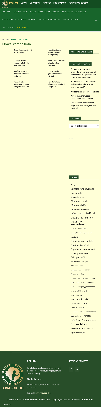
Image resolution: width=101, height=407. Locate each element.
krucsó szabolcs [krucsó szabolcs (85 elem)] (87, 282)
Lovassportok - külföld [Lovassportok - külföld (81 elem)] (79, 303)
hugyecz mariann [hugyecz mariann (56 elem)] (77, 270)
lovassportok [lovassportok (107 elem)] (76, 295)
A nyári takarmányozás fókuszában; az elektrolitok (82, 97)
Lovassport (6, 12)
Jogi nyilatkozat (61, 399)
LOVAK (24, 2)
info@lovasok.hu (43, 393)
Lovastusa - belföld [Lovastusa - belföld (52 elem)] (77, 308)
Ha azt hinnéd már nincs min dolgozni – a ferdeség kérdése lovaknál (83, 105)
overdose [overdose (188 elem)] (86, 316)
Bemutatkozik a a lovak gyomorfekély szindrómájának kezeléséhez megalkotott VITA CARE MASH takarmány (83, 73)
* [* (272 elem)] (71, 184)
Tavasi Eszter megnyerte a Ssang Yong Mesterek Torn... (22, 84)
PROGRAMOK (59, 2)
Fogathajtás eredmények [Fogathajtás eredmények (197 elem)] (83, 249)
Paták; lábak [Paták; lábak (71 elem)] (75, 320)
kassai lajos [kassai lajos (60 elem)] (75, 282)
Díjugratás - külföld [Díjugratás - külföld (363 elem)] (82, 217)
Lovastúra (42, 20)
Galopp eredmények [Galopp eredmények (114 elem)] (79, 261)
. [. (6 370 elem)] (74, 184)
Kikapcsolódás (8, 28)
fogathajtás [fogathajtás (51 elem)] (74, 237)
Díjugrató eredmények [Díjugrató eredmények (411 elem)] (78, 223)
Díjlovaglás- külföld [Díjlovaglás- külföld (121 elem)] (79, 205)
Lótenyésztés (67, 12)
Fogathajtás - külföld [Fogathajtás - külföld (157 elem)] (80, 245)
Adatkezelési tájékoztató (36, 399)
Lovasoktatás (80, 12)
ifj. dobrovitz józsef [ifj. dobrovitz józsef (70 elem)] (78, 274)
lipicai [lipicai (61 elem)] (73, 287)
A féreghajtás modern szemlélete (85, 92)
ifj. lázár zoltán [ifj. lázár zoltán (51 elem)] (76, 278)
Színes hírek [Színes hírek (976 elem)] (79, 324)
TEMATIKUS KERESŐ (78, 2)
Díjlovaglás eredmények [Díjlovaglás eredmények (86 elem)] (80, 209)
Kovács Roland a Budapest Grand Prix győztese (21, 73)
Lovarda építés (54, 20)
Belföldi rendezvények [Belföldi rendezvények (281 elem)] (82, 188)
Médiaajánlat (13, 399)
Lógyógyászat (44, 12)
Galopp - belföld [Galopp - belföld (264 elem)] (79, 253)
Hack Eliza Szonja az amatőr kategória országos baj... (55, 52)
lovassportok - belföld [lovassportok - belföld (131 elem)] (80, 299)
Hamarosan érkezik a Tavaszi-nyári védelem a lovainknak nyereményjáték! (83, 84)
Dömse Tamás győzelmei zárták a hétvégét (55, 73)
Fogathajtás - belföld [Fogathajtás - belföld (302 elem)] (82, 241)
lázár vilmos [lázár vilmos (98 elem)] (91, 312)
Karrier (76, 399)
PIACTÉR (47, 2)
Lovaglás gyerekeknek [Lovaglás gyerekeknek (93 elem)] (86, 286)
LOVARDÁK (35, 2)
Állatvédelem (7, 20)
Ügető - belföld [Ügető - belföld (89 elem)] (88, 328)
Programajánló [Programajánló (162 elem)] (89, 320)
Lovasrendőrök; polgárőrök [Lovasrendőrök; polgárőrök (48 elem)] (80, 291)
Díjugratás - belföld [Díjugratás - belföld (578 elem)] (83, 213)
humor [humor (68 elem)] (87, 270)
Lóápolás (32, 20)
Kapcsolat (87, 399)
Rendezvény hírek (20, 12)
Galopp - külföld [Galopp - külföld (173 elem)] (78, 257)
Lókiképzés (56, 12)
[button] (96, 20)
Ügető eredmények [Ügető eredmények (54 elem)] (78, 333)
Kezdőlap (5, 39)
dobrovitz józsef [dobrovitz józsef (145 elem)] (78, 197)
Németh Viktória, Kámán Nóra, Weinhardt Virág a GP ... (56, 84)
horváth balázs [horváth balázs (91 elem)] (77, 265)
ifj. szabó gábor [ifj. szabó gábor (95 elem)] (89, 278)
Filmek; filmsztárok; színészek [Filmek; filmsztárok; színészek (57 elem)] (81, 233)
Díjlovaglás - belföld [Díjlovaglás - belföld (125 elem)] (79, 201)
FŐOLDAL (13, 2)
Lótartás (32, 12)
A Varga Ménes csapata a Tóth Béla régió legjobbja (21, 63)
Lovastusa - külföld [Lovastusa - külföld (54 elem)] (77, 312)
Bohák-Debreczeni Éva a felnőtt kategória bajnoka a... (56, 63)
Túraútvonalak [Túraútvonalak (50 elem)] (75, 328)
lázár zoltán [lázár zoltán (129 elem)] (76, 316)
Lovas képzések (20, 20)
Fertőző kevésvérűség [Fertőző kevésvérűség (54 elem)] (78, 229)
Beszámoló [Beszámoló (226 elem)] (76, 193)
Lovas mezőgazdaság (70, 20)
